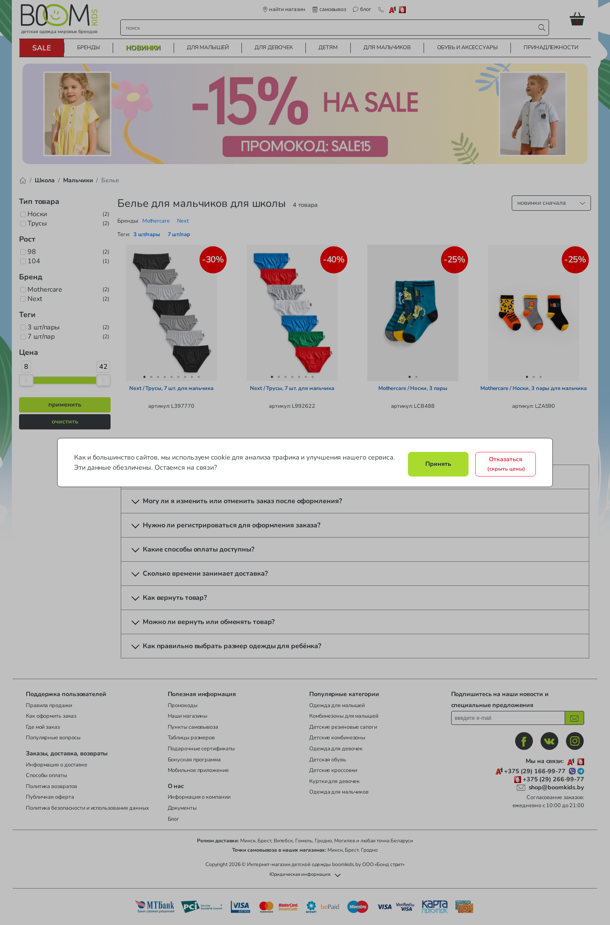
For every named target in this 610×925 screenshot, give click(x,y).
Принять (438, 464)
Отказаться (506, 464)
